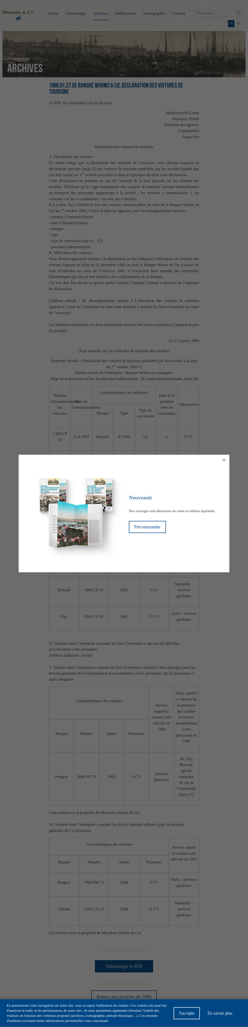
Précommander (147, 527)
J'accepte (186, 1014)
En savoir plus (220, 1014)
